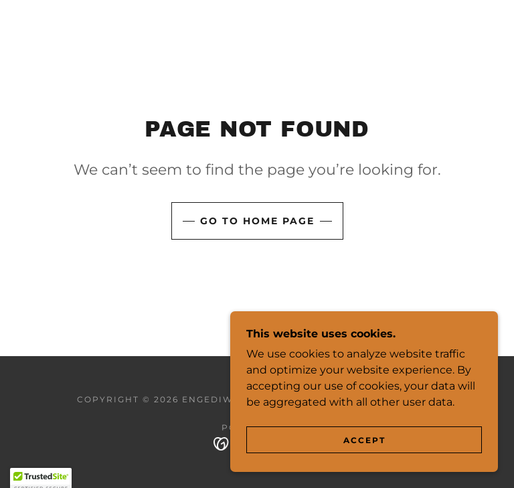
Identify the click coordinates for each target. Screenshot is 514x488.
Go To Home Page (257, 221)
